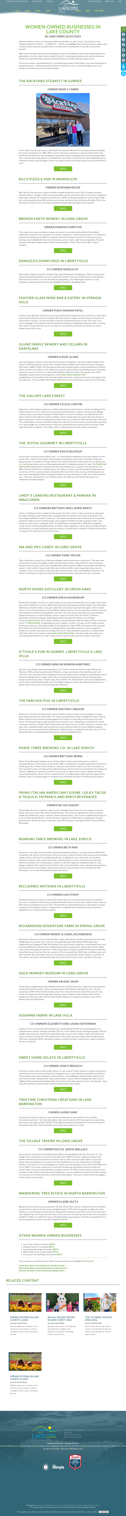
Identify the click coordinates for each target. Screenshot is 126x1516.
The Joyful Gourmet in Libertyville (53, 443)
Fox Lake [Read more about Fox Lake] (19, 1446)
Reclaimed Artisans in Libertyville (52, 886)
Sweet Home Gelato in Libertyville (52, 1057)
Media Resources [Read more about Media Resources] (51, 1505)
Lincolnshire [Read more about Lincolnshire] (96, 1446)
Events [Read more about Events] (49, 1)
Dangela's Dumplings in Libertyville (53, 261)
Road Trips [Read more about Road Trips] (37, 1)
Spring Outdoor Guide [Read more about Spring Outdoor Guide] (17, 1)
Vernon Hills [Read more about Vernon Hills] (55, 1449)
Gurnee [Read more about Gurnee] (35, 1446)
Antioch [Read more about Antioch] (3, 1446)
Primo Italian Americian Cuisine (50, 792)
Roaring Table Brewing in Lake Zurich (55, 839)
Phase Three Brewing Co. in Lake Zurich (56, 748)
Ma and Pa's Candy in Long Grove (50, 547)
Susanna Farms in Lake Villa (46, 1015)
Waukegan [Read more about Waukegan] (74, 1449)
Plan (78, 11)
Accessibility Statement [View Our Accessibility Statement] (81, 1505)
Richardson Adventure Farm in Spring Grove (62, 926)
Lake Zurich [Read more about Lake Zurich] (75, 1446)
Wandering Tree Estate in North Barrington (62, 1193)
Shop (37, 11)
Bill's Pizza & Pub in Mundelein (48, 179)
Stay (48, 11)
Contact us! (88, 1261)
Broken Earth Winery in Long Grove (53, 219)
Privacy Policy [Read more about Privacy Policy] (92, 1512)
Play (17, 11)
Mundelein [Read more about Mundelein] (116, 1446)
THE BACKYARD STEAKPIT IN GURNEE (50, 81)
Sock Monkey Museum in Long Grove (54, 973)
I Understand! (103, 1512)
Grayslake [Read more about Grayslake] (27, 1446)
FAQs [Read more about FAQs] (60, 1505)
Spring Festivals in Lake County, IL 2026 (24, 1318)
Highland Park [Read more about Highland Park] (44, 1446)
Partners (99, 11)
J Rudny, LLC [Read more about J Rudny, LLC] (41, 1505)
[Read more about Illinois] (58, 1471)
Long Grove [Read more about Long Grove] (106, 1446)
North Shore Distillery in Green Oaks (55, 589)
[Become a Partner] (72, 1443)
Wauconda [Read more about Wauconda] (65, 1449)
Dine (27, 11)
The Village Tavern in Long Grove (51, 1141)
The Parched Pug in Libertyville (49, 700)
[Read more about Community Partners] (55, 1443)
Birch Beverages (81, 797)
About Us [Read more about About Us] (109, 1)
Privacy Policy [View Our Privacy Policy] (95, 1505)
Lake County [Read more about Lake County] (65, 1446)
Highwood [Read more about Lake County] (55, 1446)
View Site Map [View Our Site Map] (68, 1505)
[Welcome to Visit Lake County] (70, 9)
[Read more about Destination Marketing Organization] (46, 1471)
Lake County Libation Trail (73, 375)
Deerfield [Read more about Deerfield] (11, 1446)
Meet (88, 11)
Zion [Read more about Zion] (81, 1449)
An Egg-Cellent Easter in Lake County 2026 (61, 1318)
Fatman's (47, 797)
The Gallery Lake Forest (42, 396)
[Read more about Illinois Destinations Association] (75, 1471)
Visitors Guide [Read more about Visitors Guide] (94, 1)
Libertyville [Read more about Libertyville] (85, 1446)
